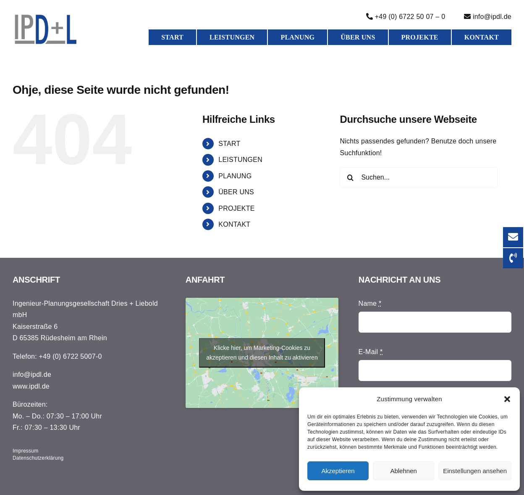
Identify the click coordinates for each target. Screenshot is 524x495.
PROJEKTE (236, 208)
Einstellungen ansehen (475, 470)
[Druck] (46, 16)
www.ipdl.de (31, 386)
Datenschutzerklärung (38, 458)
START (229, 143)
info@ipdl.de (32, 374)
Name (370, 303)
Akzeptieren (337, 470)
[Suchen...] (419, 177)
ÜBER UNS (236, 192)
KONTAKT (234, 224)
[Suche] (350, 177)
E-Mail (371, 351)
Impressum (26, 451)
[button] (507, 399)
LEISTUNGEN (240, 159)
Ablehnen (403, 470)
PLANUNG (235, 176)
